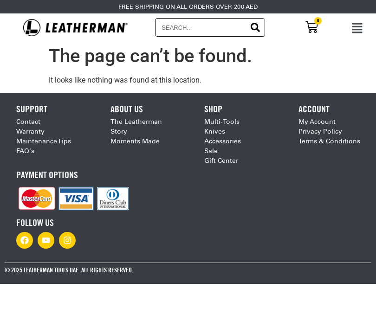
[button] (357, 27)
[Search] (255, 27)
